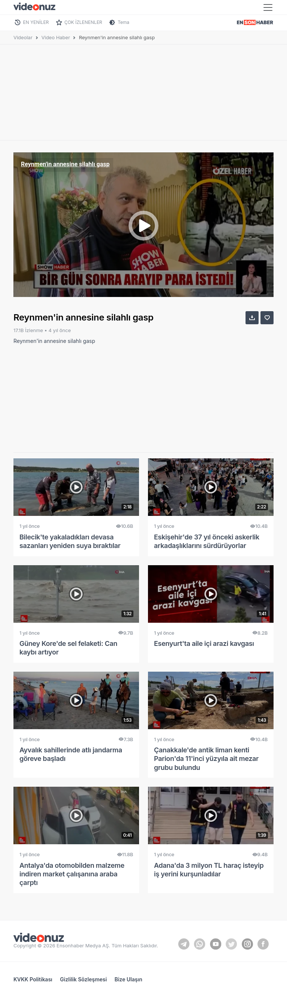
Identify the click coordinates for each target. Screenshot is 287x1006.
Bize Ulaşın (128, 979)
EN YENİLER (36, 22)
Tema (123, 22)
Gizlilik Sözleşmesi (83, 979)
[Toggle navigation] (268, 7)
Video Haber (55, 37)
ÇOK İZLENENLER (83, 22)
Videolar (23, 37)
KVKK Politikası (32, 979)
